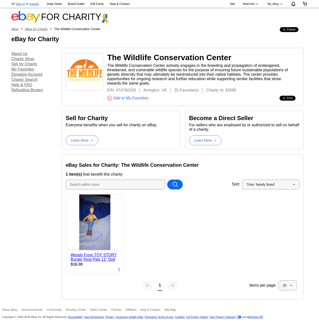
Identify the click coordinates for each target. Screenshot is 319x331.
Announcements (32, 310)
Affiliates (131, 310)
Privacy (109, 316)
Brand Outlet (76, 4)
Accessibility (75, 316)
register (34, 4)
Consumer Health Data (129, 316)
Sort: (236, 184)
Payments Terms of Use (159, 316)
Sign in (20, 4)
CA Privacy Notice (197, 316)
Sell (232, 4)
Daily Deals (54, 4)
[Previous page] (148, 285)
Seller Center (98, 310)
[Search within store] (174, 184)
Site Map (170, 310)
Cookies (180, 316)
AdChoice (255, 316)
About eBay (9, 310)
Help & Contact (120, 4)
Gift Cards (97, 4)
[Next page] (172, 285)
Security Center (75, 310)
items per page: (263, 285)
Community (54, 310)
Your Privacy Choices (222, 316)
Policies (116, 310)
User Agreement (94, 316)
